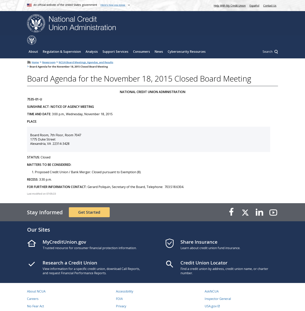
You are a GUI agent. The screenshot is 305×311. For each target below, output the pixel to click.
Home (35, 53)
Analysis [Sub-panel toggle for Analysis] (92, 42)
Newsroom (48, 53)
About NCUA (36, 282)
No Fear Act (35, 297)
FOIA (119, 289)
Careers (33, 289)
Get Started (89, 203)
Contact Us (269, 5)
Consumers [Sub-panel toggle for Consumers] (141, 42)
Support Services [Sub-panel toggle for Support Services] (115, 42)
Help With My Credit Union (229, 5)
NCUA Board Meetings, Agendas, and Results (86, 53)
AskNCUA (212, 282)
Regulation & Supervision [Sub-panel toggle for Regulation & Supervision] (62, 42)
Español (254, 5)
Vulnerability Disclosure (44, 304)
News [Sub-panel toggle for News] (159, 42)
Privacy (121, 297)
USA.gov (211, 297)
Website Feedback (129, 304)
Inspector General (218, 289)
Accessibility (124, 282)
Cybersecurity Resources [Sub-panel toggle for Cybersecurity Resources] (187, 42)
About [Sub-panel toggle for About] (33, 42)
